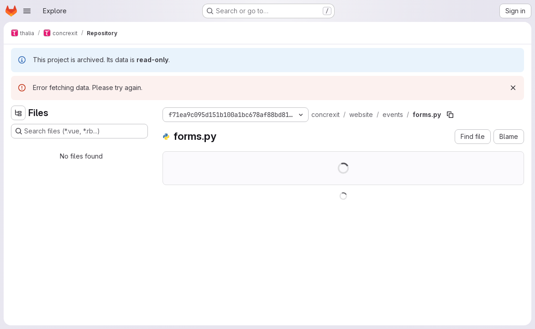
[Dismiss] (513, 87)
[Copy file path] (450, 114)
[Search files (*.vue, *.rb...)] (79, 131)
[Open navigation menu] (27, 11)
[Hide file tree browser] (18, 113)
